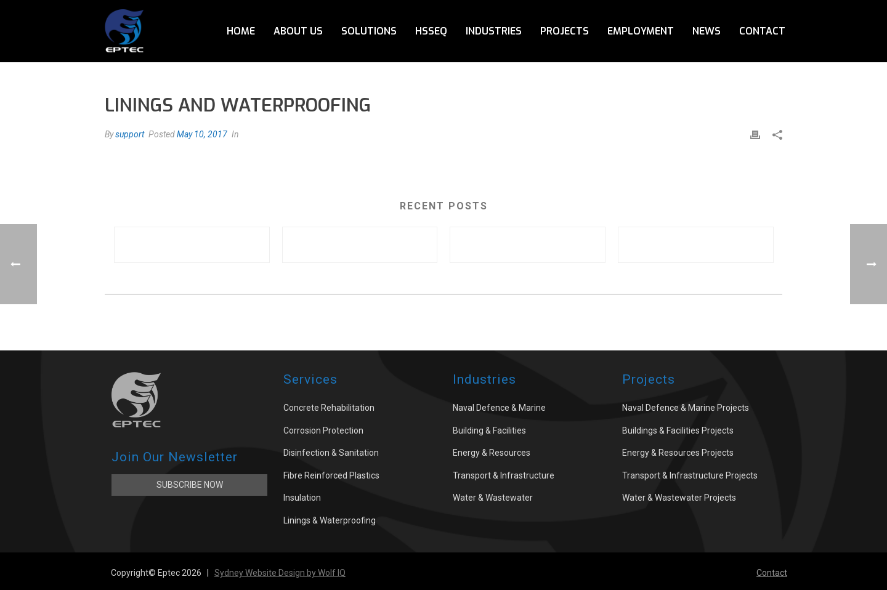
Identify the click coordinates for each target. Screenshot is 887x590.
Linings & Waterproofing (329, 520)
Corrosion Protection (323, 430)
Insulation (302, 498)
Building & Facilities (489, 430)
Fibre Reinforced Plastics (331, 475)
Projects (564, 31)
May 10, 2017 (202, 134)
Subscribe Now (189, 485)
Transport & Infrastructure (503, 475)
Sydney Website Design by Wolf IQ (280, 573)
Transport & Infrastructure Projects (690, 475)
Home (241, 31)
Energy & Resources (491, 453)
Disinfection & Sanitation (331, 453)
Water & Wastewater (493, 498)
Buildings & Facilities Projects (678, 430)
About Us (298, 31)
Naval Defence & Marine (499, 408)
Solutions (369, 31)
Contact (762, 31)
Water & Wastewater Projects (679, 498)
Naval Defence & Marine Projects (685, 408)
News (706, 31)
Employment (640, 31)
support (129, 134)
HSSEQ (431, 31)
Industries (494, 31)
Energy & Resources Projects (678, 453)
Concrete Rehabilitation (329, 408)
